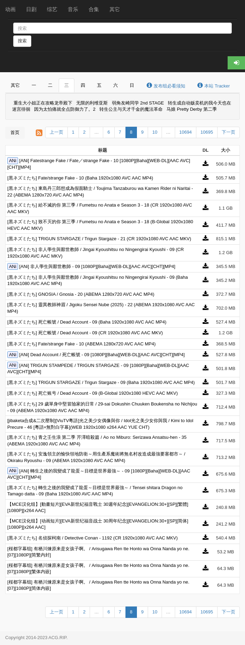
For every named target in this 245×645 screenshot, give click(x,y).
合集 (94, 9)
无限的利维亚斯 (92, 103)
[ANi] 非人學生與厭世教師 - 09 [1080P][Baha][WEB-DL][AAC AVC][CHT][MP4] (97, 266)
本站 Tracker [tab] (213, 85)
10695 (207, 132)
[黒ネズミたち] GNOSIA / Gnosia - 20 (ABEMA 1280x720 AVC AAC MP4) (80, 294)
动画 (10, 9)
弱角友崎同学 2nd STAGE (138, 103)
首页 (14, 132)
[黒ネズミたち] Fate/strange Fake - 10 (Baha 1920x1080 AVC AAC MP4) (80, 178)
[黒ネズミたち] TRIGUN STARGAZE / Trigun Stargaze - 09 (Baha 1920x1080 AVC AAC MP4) (101, 382)
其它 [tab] (15, 85)
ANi (12, 160)
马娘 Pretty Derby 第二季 (191, 109)
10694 (185, 132)
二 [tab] (50, 85)
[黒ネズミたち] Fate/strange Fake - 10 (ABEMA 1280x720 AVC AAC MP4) (81, 343)
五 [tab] (99, 85)
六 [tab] (115, 85)
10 (154, 132)
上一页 (56, 132)
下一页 (228, 132)
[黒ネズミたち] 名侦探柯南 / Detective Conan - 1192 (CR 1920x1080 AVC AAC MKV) (92, 538)
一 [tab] (34, 85)
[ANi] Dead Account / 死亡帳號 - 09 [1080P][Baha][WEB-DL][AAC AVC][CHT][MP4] (102, 354)
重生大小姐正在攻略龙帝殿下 (43, 103)
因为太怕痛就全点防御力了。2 (64, 109)
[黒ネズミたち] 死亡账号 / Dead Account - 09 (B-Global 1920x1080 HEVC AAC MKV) (92, 393)
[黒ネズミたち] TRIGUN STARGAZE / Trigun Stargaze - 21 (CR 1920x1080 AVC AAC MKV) (99, 238)
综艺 (52, 9)
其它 (114, 9)
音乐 (73, 9)
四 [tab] (83, 85)
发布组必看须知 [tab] (165, 85)
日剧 (31, 9)
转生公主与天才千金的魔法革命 (131, 109)
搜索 (22, 40)
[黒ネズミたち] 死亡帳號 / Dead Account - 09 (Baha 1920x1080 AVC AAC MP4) (86, 322)
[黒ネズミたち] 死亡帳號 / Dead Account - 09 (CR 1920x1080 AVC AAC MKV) (85, 332)
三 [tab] (66, 85)
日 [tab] (132, 85)
